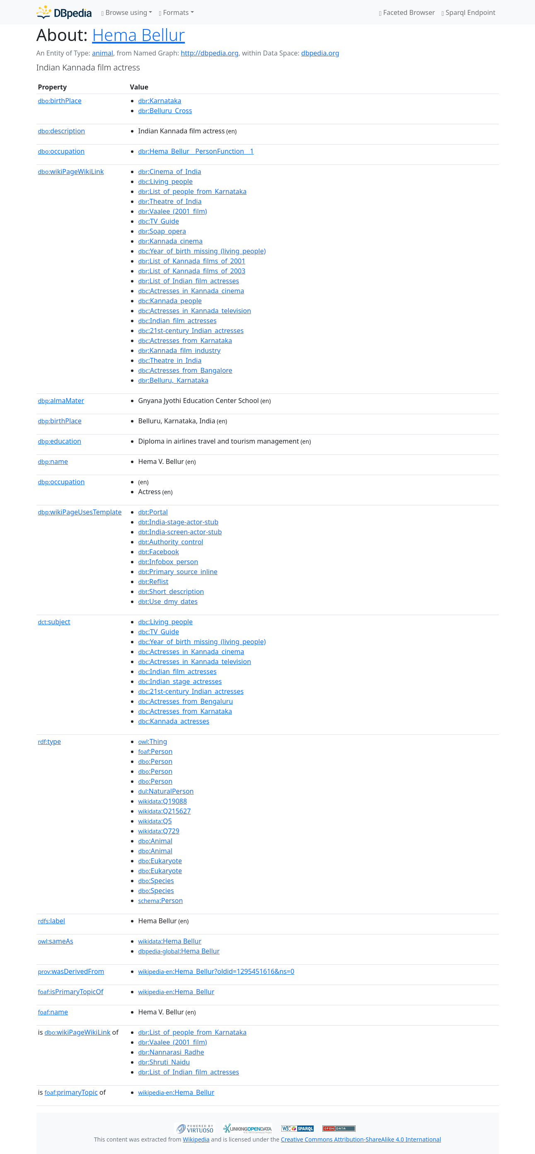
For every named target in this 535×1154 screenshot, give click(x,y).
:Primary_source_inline (178, 571)
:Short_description (171, 591)
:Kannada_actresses (174, 721)
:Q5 (155, 821)
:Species (156, 880)
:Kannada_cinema (170, 241)
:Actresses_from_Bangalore (185, 370)
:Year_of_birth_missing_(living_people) (202, 251)
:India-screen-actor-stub (180, 531)
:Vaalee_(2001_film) (172, 211)
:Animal (155, 840)
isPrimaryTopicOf (71, 991)
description (61, 130)
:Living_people (165, 181)
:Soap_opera (162, 231)
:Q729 (158, 830)
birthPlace (60, 100)
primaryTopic (70, 1092)
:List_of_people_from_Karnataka (192, 191)
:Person (155, 751)
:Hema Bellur (170, 941)
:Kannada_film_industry (179, 350)
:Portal (153, 512)
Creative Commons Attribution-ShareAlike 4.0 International (361, 1139)
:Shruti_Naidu (164, 1062)
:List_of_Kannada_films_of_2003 (192, 270)
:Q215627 (164, 811)
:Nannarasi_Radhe (171, 1052)
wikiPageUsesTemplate (80, 512)
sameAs (55, 941)
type (49, 741)
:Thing (152, 741)
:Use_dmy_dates (168, 601)
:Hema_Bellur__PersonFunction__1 (196, 151)
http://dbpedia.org (209, 53)
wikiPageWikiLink (71, 171)
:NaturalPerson (166, 791)
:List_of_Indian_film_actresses (188, 280)
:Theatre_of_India (170, 201)
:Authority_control (170, 541)
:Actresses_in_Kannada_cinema (191, 290)
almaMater (61, 400)
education (59, 441)
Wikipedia (196, 1139)
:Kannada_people (170, 300)
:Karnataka (160, 100)
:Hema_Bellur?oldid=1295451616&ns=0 (216, 971)
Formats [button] (174, 12)
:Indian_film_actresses (177, 320)
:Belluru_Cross (165, 110)
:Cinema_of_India (169, 171)
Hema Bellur (138, 34)
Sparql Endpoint (469, 12)
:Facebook (158, 551)
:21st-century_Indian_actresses (191, 330)
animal (102, 53)
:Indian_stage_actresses (180, 681)
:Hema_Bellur (176, 991)
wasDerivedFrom (71, 971)
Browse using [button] (125, 12)
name (53, 461)
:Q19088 (162, 801)
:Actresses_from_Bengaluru (185, 701)
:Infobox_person (168, 561)
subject (54, 621)
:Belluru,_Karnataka (173, 380)
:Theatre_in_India (170, 360)
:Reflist (153, 581)
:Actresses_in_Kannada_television (194, 310)
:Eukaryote (160, 860)
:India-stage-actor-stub (178, 521)
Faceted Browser (407, 12)
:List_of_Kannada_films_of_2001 (192, 261)
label (51, 920)
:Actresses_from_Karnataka (185, 340)
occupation (61, 151)
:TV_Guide (158, 221)
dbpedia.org (320, 53)
